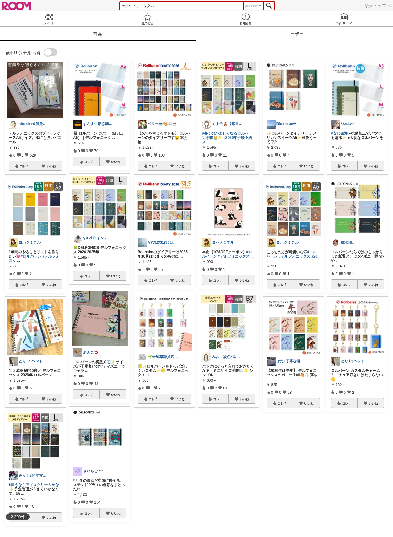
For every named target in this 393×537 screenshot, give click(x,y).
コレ (24, 166)
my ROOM (344, 18)
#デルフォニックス (234, 256)
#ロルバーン (31, 256)
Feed (49, 18)
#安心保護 (339, 133)
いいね (51, 166)
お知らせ (245, 18)
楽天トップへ (378, 5)
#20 (314, 256)
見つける (147, 18)
